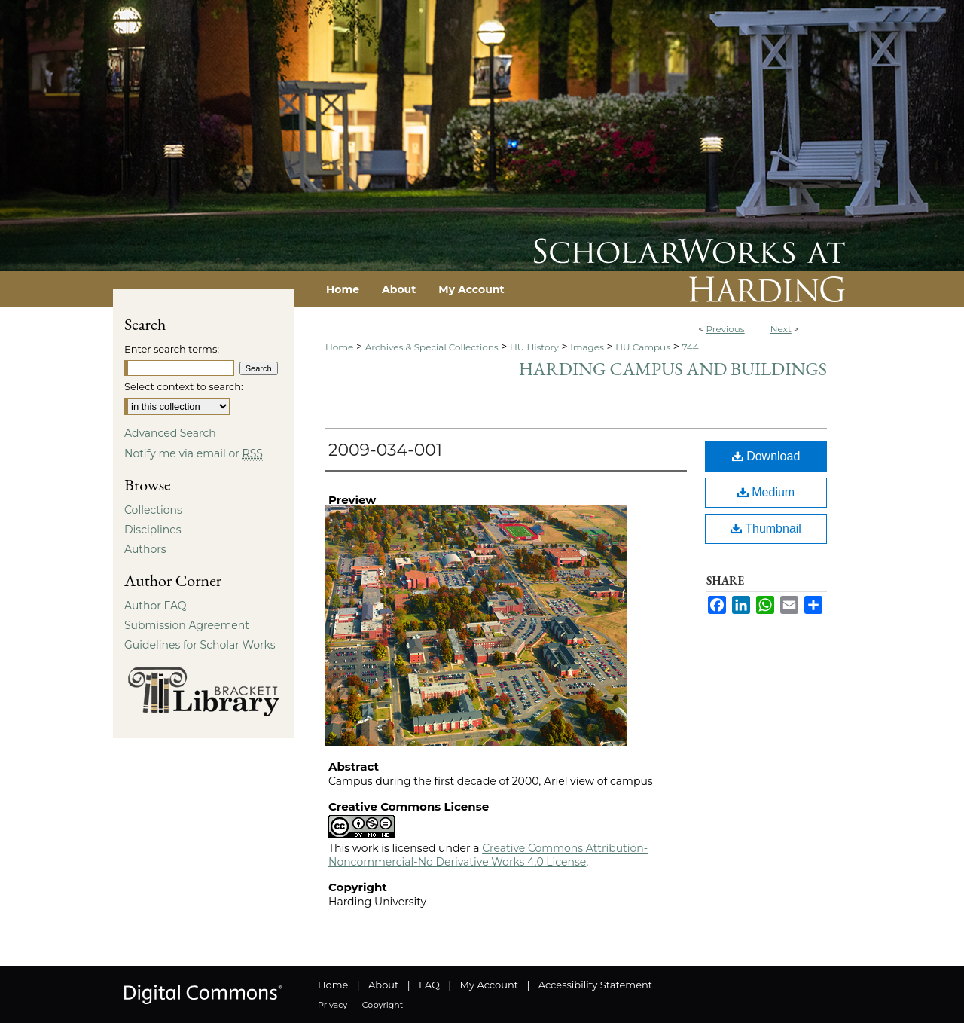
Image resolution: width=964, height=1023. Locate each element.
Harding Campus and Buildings (673, 368)
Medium (766, 492)
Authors (145, 549)
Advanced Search (170, 433)
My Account (489, 985)
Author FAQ (155, 605)
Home (339, 347)
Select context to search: (183, 386)
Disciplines (152, 529)
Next (781, 328)
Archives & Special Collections (432, 347)
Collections (153, 510)
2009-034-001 (385, 450)
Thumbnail (766, 528)
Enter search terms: (171, 349)
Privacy (332, 1005)
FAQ (429, 985)
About (383, 985)
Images (587, 347)
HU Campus (642, 347)
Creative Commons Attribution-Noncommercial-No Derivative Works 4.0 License (488, 855)
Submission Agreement (186, 625)
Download (766, 456)
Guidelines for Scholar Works (200, 645)
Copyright (382, 1005)
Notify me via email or (193, 453)
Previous (725, 328)
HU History (534, 347)
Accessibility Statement (595, 985)
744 (690, 347)
